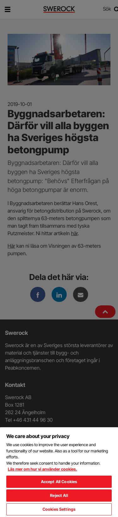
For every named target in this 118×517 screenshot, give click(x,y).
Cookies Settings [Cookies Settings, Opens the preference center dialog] (59, 509)
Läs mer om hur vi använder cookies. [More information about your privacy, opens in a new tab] (42, 469)
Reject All (59, 495)
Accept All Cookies (59, 481)
